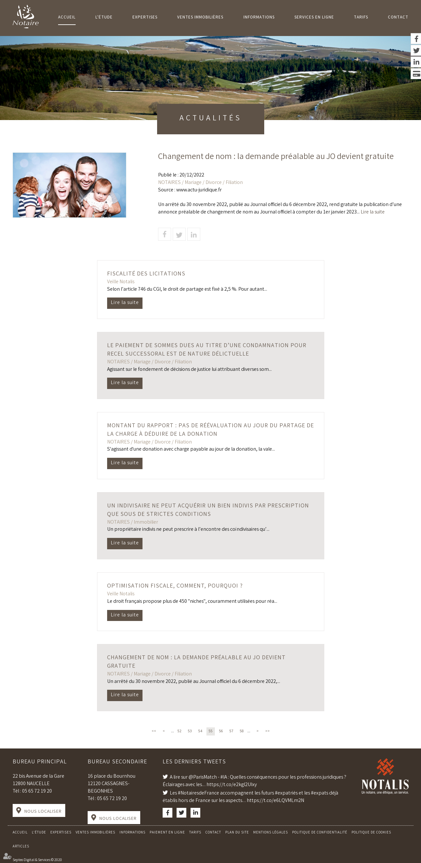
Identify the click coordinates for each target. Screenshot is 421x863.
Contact (398, 18)
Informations (259, 18)
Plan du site (237, 832)
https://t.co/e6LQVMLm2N (275, 801)
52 (179, 731)
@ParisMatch (203, 777)
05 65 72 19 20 (37, 791)
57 (231, 731)
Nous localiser (43, 811)
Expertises (144, 18)
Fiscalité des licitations (146, 274)
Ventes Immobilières (200, 18)
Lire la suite (373, 212)
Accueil (67, 18)
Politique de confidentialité (319, 832)
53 (190, 731)
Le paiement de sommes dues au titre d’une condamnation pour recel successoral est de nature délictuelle (206, 350)
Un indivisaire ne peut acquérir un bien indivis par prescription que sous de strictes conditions (208, 510)
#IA (223, 777)
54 (200, 731)
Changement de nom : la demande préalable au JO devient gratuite (196, 662)
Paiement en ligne (167, 832)
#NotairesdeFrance (198, 793)
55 (211, 731)
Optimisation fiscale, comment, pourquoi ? (175, 586)
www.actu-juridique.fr (199, 190)
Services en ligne (314, 18)
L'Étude (104, 18)
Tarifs (361, 18)
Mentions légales (270, 832)
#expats (319, 793)
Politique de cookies (371, 832)
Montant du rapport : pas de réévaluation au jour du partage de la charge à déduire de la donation (210, 430)
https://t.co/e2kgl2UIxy (231, 785)
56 (221, 731)
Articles (21, 846)
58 (242, 731)
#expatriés (286, 793)
